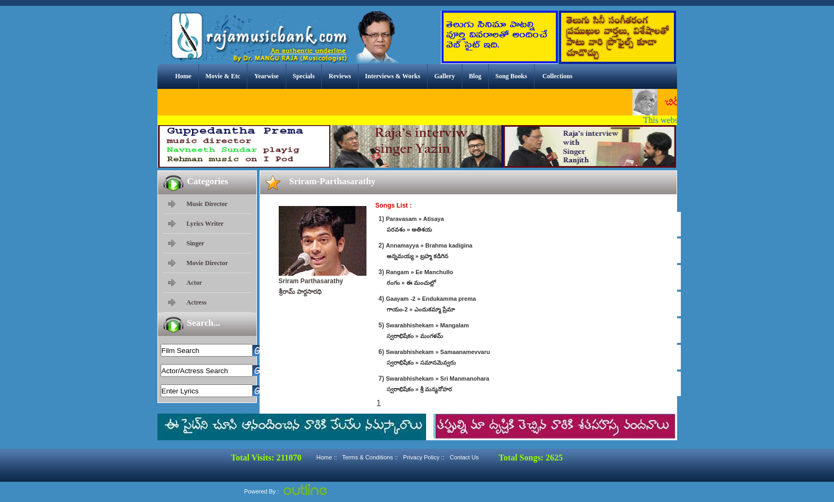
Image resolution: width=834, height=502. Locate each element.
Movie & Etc (222, 76)
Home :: (326, 457)
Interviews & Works (392, 76)
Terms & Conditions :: (370, 457)
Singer (195, 243)
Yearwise (266, 76)
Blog (475, 76)
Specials (303, 76)
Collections (558, 76)
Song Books (511, 76)
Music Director (207, 204)
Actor (194, 282)
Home (183, 76)
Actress (197, 302)
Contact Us (463, 457)
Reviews (340, 76)
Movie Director (207, 263)
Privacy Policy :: (424, 457)
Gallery (445, 76)
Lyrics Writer (205, 223)
